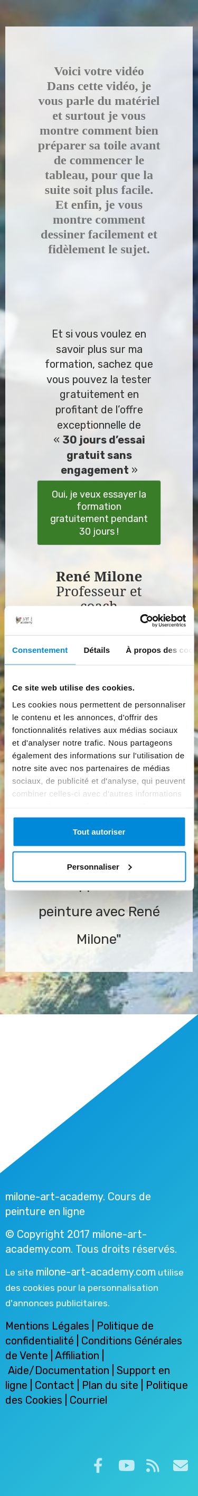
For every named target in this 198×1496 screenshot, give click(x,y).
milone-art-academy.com (96, 1271)
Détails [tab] (96, 649)
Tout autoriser (99, 831)
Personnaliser (99, 866)
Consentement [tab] (40, 649)
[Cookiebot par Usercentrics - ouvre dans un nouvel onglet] (141, 620)
